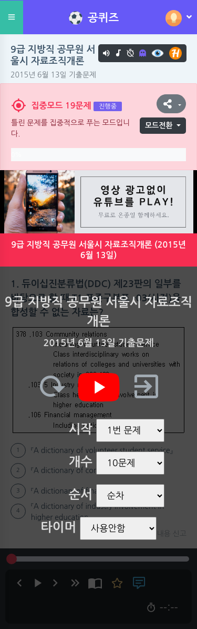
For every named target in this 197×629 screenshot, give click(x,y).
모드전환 (159, 125)
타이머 (58, 527)
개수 (80, 462)
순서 (80, 494)
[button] (171, 103)
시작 (80, 429)
